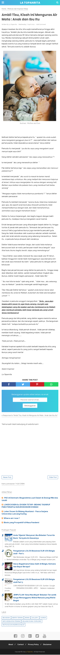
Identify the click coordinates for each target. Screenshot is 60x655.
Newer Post (7, 477)
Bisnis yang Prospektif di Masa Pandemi (21, 523)
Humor (43, 618)
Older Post (53, 477)
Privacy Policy (33, 645)
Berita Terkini (17, 618)
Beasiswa (6, 618)
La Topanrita (30, 3)
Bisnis (27, 618)
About (10, 645)
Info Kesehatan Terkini (11, 621)
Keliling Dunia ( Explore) (31, 621)
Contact (20, 645)
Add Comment (41, 25)
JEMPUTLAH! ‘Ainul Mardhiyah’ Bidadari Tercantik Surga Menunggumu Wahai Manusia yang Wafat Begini (34, 598)
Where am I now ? (12, 518)
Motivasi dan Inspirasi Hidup (13, 625)
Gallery (35, 618)
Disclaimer (48, 645)
